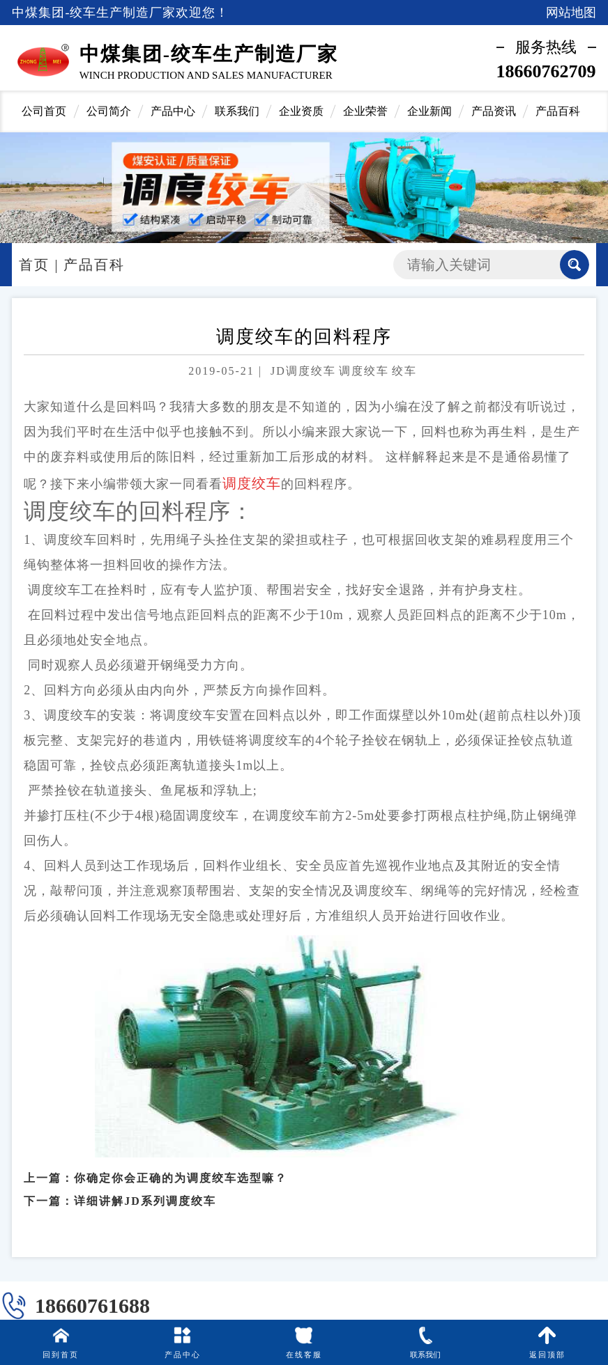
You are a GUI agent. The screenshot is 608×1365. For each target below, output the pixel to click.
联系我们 (237, 111)
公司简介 (108, 111)
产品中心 (173, 111)
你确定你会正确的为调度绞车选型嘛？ (180, 1169)
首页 (34, 264)
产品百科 (557, 111)
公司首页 (44, 111)
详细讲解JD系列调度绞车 (145, 1192)
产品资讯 (493, 111)
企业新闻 (429, 111)
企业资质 (301, 111)
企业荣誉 (365, 111)
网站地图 (571, 13)
